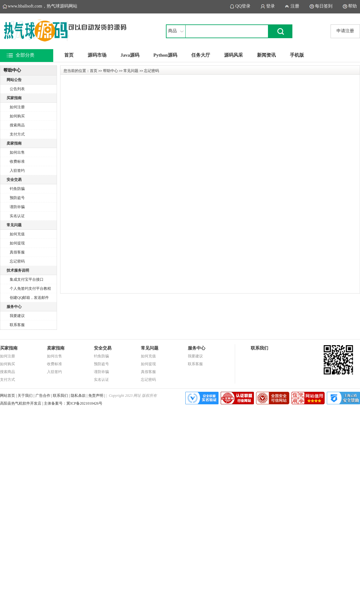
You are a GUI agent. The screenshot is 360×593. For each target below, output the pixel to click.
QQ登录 (242, 6)
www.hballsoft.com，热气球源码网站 (42, 6)
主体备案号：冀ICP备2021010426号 (73, 403)
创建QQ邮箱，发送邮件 (29, 297)
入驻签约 (17, 170)
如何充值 (17, 234)
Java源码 (130, 55)
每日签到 (323, 6)
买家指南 (14, 98)
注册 (295, 6)
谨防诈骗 (17, 207)
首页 (69, 55)
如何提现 (17, 243)
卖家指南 (14, 143)
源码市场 (97, 55)
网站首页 (7, 395)
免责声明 (95, 395)
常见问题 (14, 225)
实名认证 (17, 216)
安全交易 (14, 179)
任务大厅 (200, 55)
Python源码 (165, 55)
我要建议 (17, 316)
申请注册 (345, 30)
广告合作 (42, 395)
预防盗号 (17, 198)
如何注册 (17, 107)
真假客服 (17, 252)
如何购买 (17, 116)
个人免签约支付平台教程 (30, 288)
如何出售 (17, 152)
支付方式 (17, 134)
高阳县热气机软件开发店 (20, 403)
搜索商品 (17, 125)
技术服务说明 (18, 270)
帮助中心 (110, 71)
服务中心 (14, 306)
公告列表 (17, 89)
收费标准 (17, 161)
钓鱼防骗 (17, 189)
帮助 (352, 6)
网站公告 (14, 80)
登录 (270, 6)
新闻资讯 (266, 55)
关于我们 (25, 395)
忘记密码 (17, 261)
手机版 (297, 55)
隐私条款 (78, 395)
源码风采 (233, 55)
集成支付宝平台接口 (27, 279)
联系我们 (60, 395)
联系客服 (17, 325)
